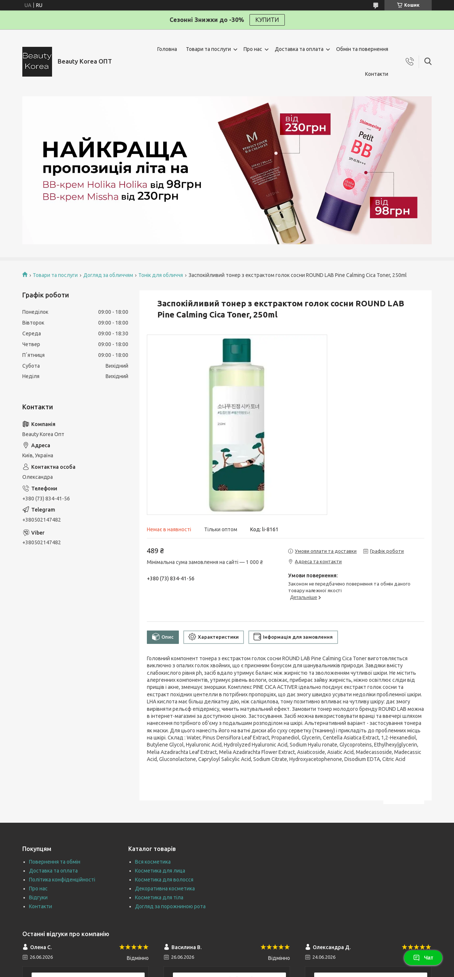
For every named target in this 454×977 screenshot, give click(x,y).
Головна (167, 49)
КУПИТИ (267, 19)
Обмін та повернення (362, 49)
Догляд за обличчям (108, 275)
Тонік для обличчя (160, 275)
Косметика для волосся (164, 880)
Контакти (376, 74)
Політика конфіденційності (62, 880)
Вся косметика (153, 862)
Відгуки (38, 897)
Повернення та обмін (54, 862)
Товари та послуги (208, 49)
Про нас (253, 49)
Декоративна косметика (165, 888)
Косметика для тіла (159, 897)
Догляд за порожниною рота (170, 906)
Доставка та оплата (299, 49)
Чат (423, 957)
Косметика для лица (160, 871)
